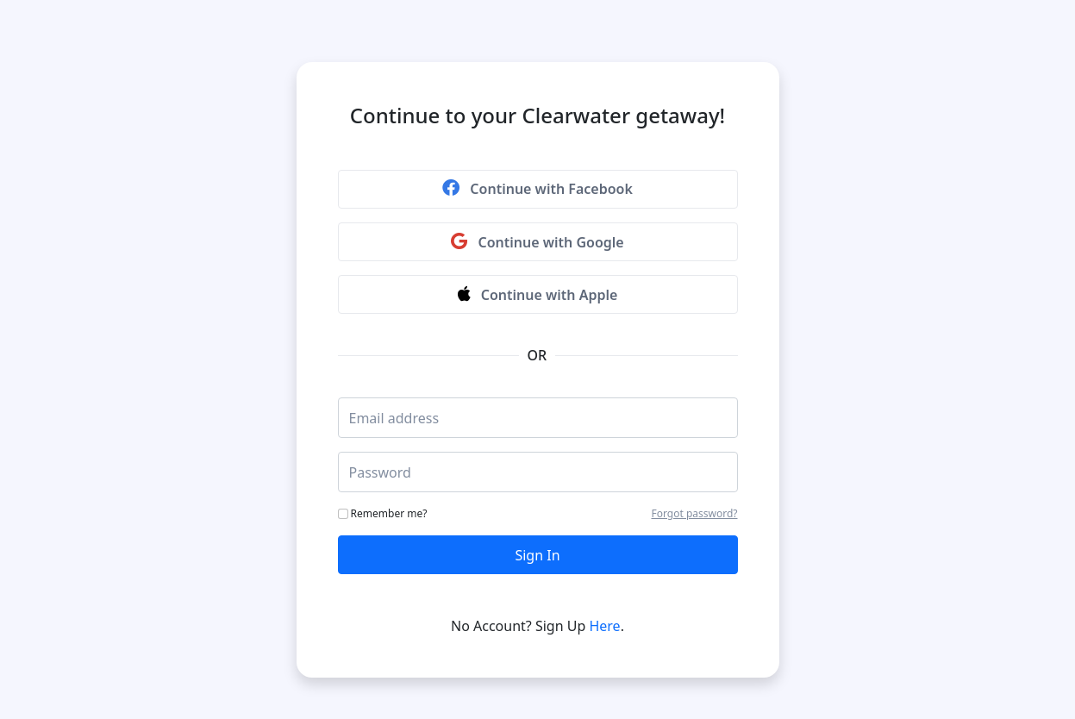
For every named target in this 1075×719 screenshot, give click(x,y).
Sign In (537, 555)
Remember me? (383, 513)
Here (604, 625)
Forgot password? (694, 513)
